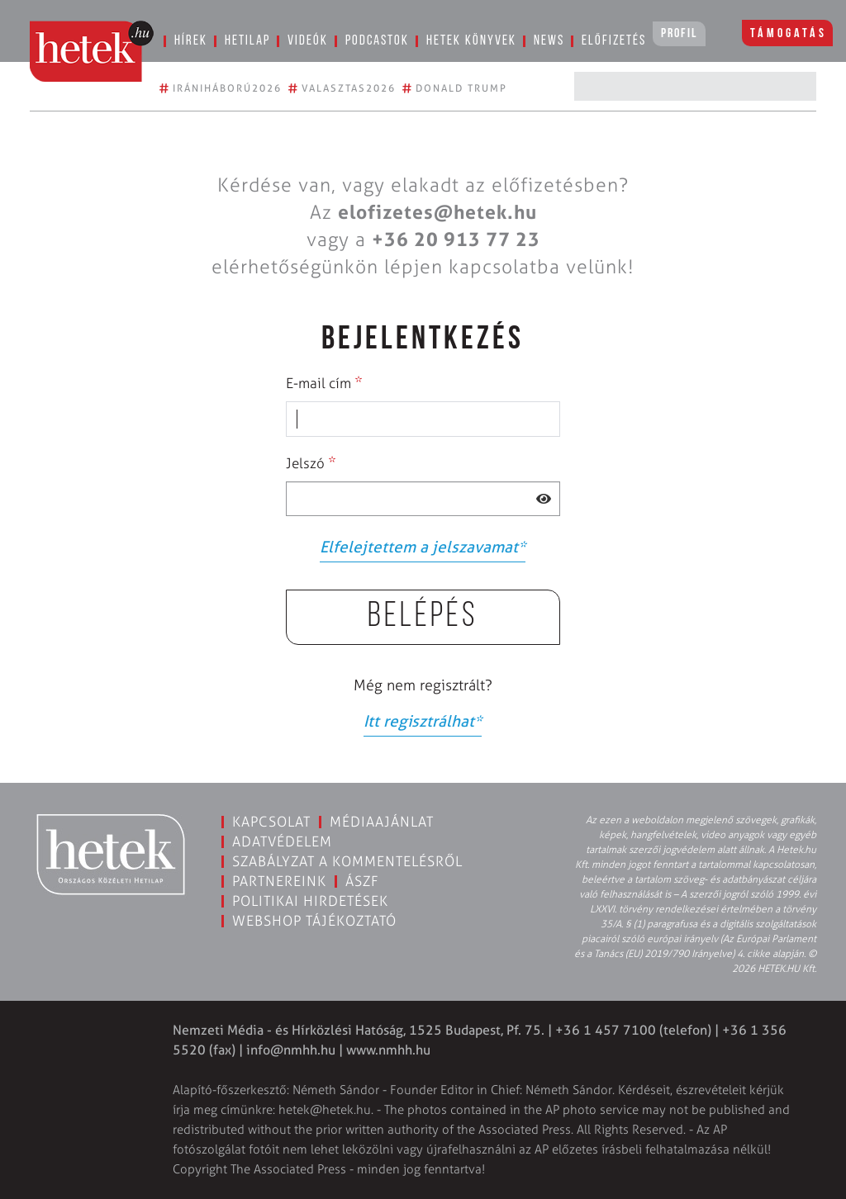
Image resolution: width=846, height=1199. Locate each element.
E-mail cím (324, 382)
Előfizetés (614, 41)
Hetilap (247, 41)
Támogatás (788, 33)
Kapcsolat (271, 821)
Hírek (190, 41)
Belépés (423, 617)
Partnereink (279, 881)
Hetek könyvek (471, 41)
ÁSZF (362, 881)
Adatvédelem (282, 841)
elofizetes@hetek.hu (437, 212)
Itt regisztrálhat (423, 721)
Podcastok (377, 41)
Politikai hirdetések (310, 901)
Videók (308, 41)
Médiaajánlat (382, 821)
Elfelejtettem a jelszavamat (422, 547)
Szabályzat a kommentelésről (347, 861)
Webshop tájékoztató (314, 920)
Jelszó (311, 462)
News (549, 41)
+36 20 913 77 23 (456, 239)
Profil (679, 33)
